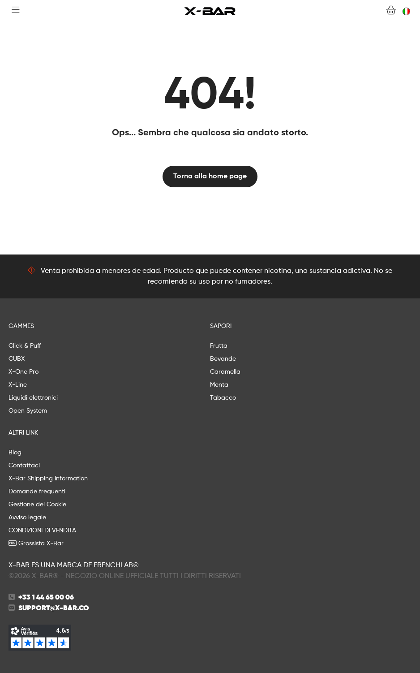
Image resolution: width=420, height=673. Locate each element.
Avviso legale (27, 517)
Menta (219, 385)
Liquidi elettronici (33, 398)
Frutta (218, 346)
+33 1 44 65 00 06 (46, 597)
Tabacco (223, 398)
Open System (28, 411)
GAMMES (21, 326)
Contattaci (24, 465)
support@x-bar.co (53, 608)
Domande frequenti (37, 491)
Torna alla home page (210, 176)
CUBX (17, 359)
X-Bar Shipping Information (48, 478)
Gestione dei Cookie (37, 504)
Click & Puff (25, 346)
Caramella (225, 372)
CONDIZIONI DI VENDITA (42, 530)
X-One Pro (24, 372)
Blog (15, 452)
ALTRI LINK (23, 433)
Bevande (223, 359)
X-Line (18, 385)
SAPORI (220, 326)
